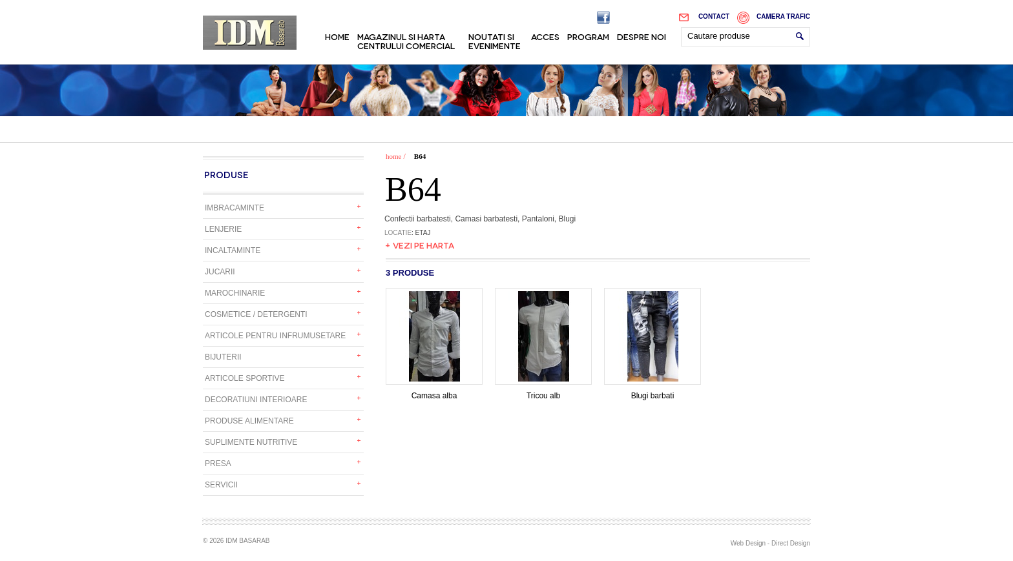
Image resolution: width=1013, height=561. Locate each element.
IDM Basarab (250, 32)
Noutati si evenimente (494, 40)
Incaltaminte (232, 250)
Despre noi (641, 36)
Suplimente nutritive (251, 442)
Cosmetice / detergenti (256, 314)
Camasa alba (434, 391)
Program (588, 36)
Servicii (221, 484)
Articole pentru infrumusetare (275, 335)
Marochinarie (235, 293)
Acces (545, 36)
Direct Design (790, 543)
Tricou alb (543, 391)
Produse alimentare (249, 420)
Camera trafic (783, 16)
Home (337, 36)
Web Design (748, 543)
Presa (218, 463)
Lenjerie (223, 229)
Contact (713, 16)
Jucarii (220, 271)
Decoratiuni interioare (256, 399)
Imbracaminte (234, 207)
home (393, 156)
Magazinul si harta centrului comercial (406, 40)
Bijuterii (223, 357)
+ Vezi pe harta (419, 245)
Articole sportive (245, 378)
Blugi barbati (652, 391)
